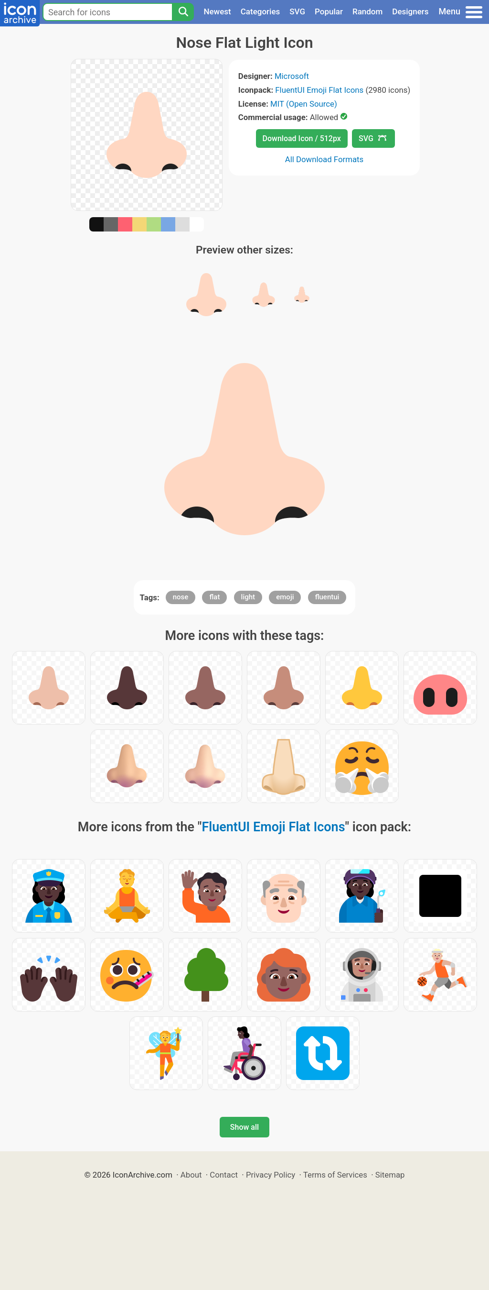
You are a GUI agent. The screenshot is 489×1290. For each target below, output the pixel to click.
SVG (297, 11)
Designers (410, 11)
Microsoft (292, 76)
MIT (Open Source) (303, 104)
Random (367, 11)
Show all (244, 1127)
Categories (260, 11)
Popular (329, 11)
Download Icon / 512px (302, 138)
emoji (285, 597)
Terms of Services (335, 1175)
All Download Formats (324, 159)
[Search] (183, 12)
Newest (217, 11)
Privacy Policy (270, 1175)
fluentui (327, 597)
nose (181, 597)
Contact (224, 1175)
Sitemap (390, 1175)
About (191, 1175)
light (248, 597)
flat (214, 597)
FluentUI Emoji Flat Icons (319, 90)
